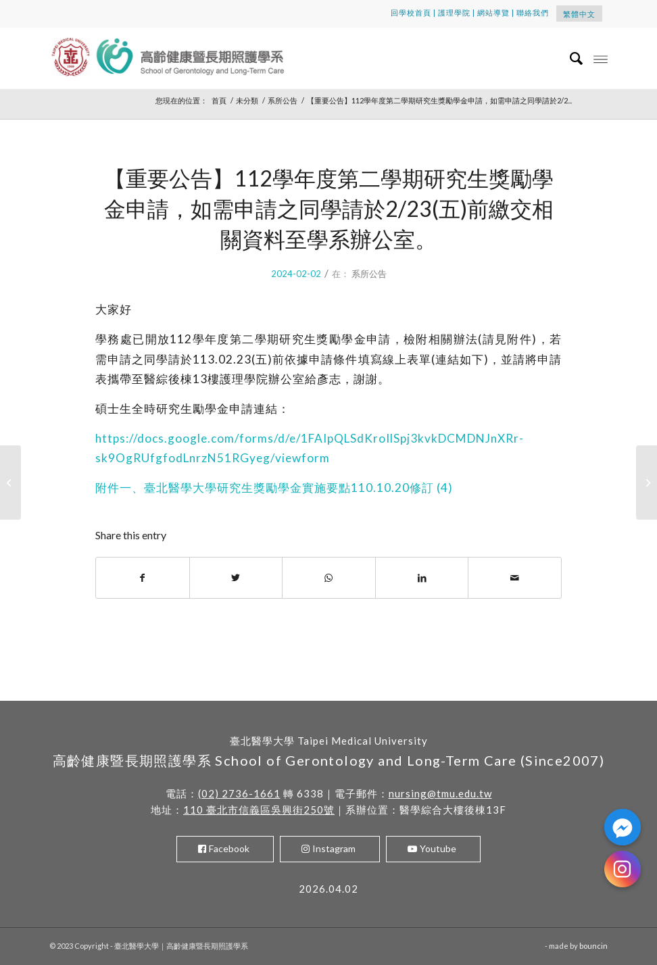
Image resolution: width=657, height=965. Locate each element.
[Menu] (600, 58)
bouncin (593, 945)
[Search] (570, 58)
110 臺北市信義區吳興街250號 (259, 809)
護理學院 (454, 12)
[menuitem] (570, 58)
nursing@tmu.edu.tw (440, 793)
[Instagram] (622, 869)
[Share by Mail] (514, 578)
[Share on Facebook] (142, 578)
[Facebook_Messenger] (622, 827)
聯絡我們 (532, 12)
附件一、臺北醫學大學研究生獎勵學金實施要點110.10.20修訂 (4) (274, 487)
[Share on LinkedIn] (422, 578)
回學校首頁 (411, 12)
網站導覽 (493, 12)
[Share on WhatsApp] (329, 578)
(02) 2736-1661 (239, 793)
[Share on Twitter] (236, 578)
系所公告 (369, 273)
